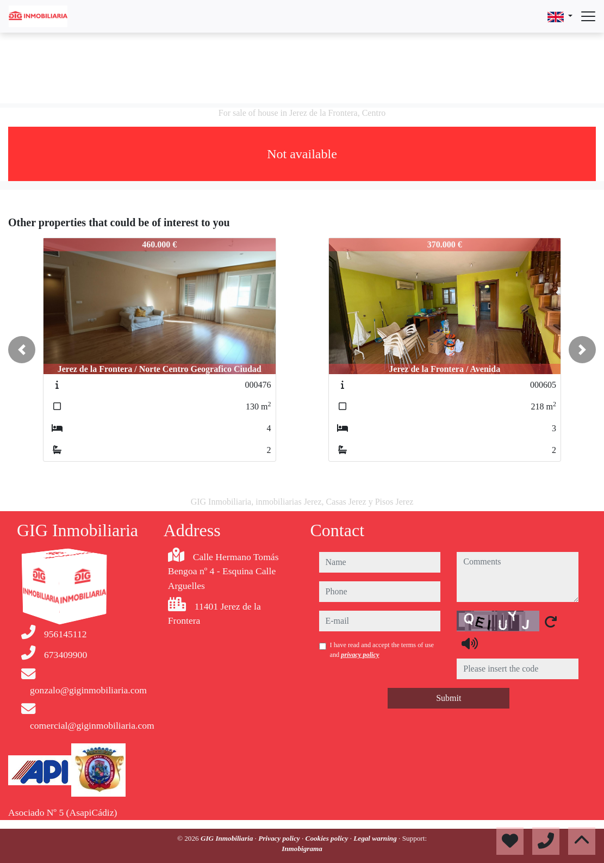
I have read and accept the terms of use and (382, 650)
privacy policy (360, 655)
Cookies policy (328, 838)
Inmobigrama (302, 849)
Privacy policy (280, 838)
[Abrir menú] (588, 16)
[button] (21, 349)
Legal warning (375, 838)
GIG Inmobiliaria (228, 838)
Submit (448, 698)
